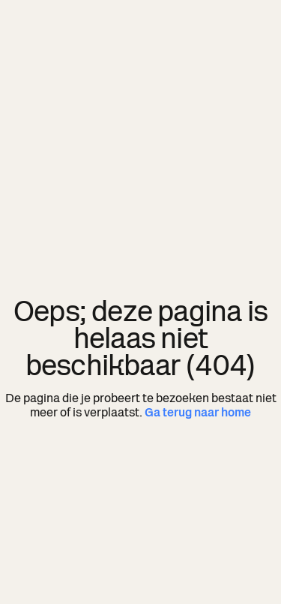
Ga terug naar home (198, 412)
